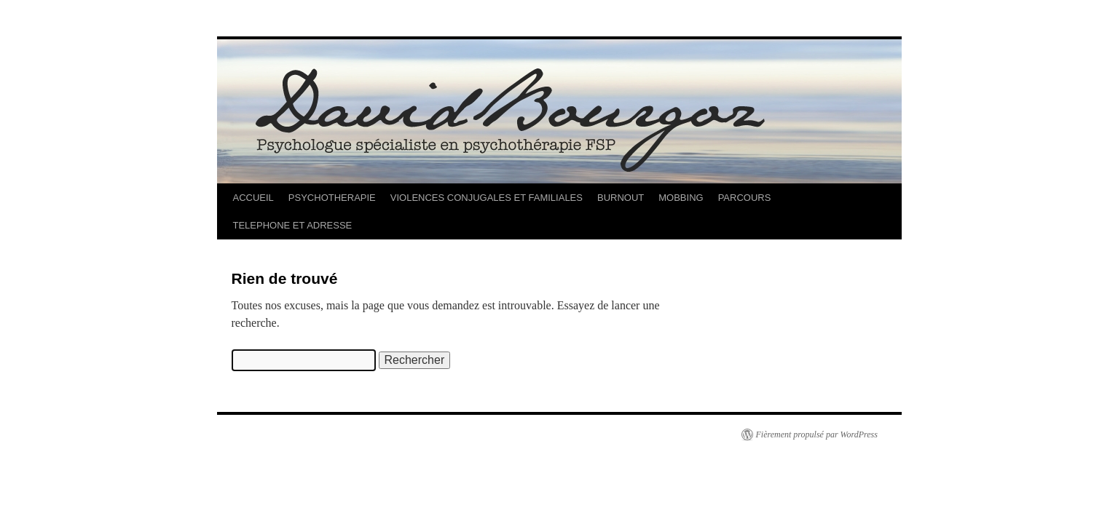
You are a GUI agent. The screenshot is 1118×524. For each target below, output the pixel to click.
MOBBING (680, 197)
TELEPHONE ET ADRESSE (293, 225)
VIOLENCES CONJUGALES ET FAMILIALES (486, 197)
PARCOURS (744, 197)
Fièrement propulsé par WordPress (817, 434)
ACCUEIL (253, 197)
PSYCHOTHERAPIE (332, 197)
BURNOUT (620, 197)
